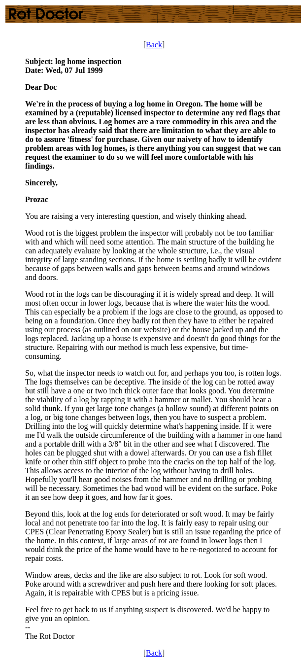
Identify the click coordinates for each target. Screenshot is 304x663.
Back (154, 44)
